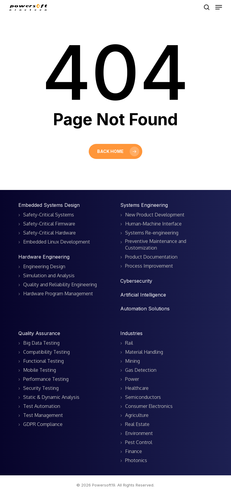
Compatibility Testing (46, 352)
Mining (132, 361)
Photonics (136, 460)
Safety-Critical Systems (48, 215)
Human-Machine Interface (153, 224)
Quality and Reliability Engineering (60, 284)
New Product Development (154, 215)
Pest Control (138, 442)
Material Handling (144, 352)
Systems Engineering (144, 205)
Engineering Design (44, 266)
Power (132, 379)
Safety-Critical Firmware (49, 224)
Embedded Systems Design (49, 205)
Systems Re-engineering (151, 233)
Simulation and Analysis (49, 275)
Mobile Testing (39, 370)
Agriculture (137, 415)
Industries (131, 333)
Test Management (43, 415)
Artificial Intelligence (143, 295)
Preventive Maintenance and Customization (155, 244)
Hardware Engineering (43, 257)
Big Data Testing (41, 343)
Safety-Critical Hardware (49, 233)
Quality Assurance (39, 333)
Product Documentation (151, 257)
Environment (139, 433)
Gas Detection (140, 370)
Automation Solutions (145, 309)
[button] (218, 7)
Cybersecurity (136, 281)
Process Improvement (149, 266)
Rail (129, 343)
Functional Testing (43, 361)
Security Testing (41, 388)
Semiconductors (143, 397)
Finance (133, 451)
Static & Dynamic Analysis (51, 397)
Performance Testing (46, 379)
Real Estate (137, 424)
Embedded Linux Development (56, 242)
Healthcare (137, 388)
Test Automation (41, 406)
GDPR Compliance (43, 424)
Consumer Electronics (149, 406)
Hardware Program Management (58, 293)
